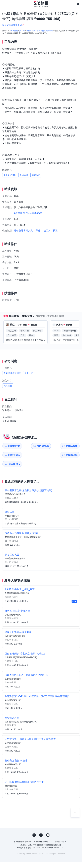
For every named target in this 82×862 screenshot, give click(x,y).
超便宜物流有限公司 (45, 31)
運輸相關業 (30, 31)
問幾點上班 (13, 455)
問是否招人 (73, 446)
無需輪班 (36, 175)
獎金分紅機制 (10, 175)
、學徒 (37, 230)
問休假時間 (13, 446)
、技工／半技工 (49, 230)
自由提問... (33, 455)
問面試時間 (53, 446)
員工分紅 (29, 373)
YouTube (48, 826)
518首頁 (14, 31)
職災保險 (8, 386)
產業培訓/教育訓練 (12, 373)
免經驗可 (24, 175)
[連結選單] (4, 4)
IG (34, 826)
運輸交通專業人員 (23, 230)
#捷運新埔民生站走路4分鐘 (28, 213)
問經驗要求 (33, 446)
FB (41, 826)
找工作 (22, 31)
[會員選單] (78, 4)
